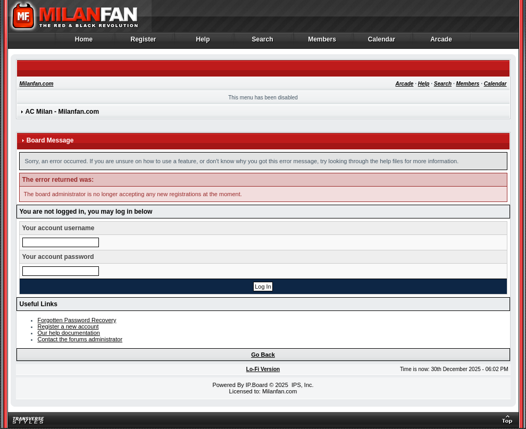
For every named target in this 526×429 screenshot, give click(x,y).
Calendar (382, 42)
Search (263, 42)
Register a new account (68, 326)
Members (322, 42)
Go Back (263, 354)
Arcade (441, 42)
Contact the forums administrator (80, 339)
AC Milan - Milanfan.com (62, 111)
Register (143, 42)
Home (84, 42)
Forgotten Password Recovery (77, 320)
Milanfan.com (37, 84)
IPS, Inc (301, 385)
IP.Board (257, 385)
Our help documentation (69, 333)
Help (203, 42)
